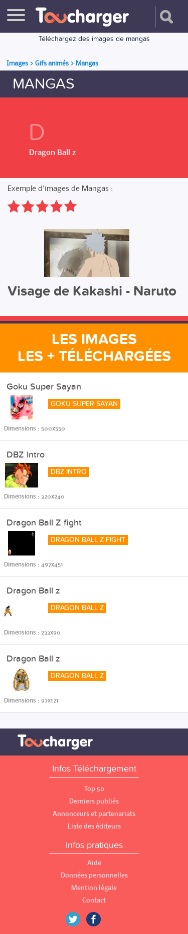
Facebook (100, 919)
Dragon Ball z (52, 152)
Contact (94, 900)
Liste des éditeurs (94, 826)
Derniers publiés (94, 801)
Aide (94, 863)
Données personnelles (94, 875)
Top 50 (94, 789)
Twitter (77, 919)
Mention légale (94, 887)
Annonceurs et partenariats (94, 813)
